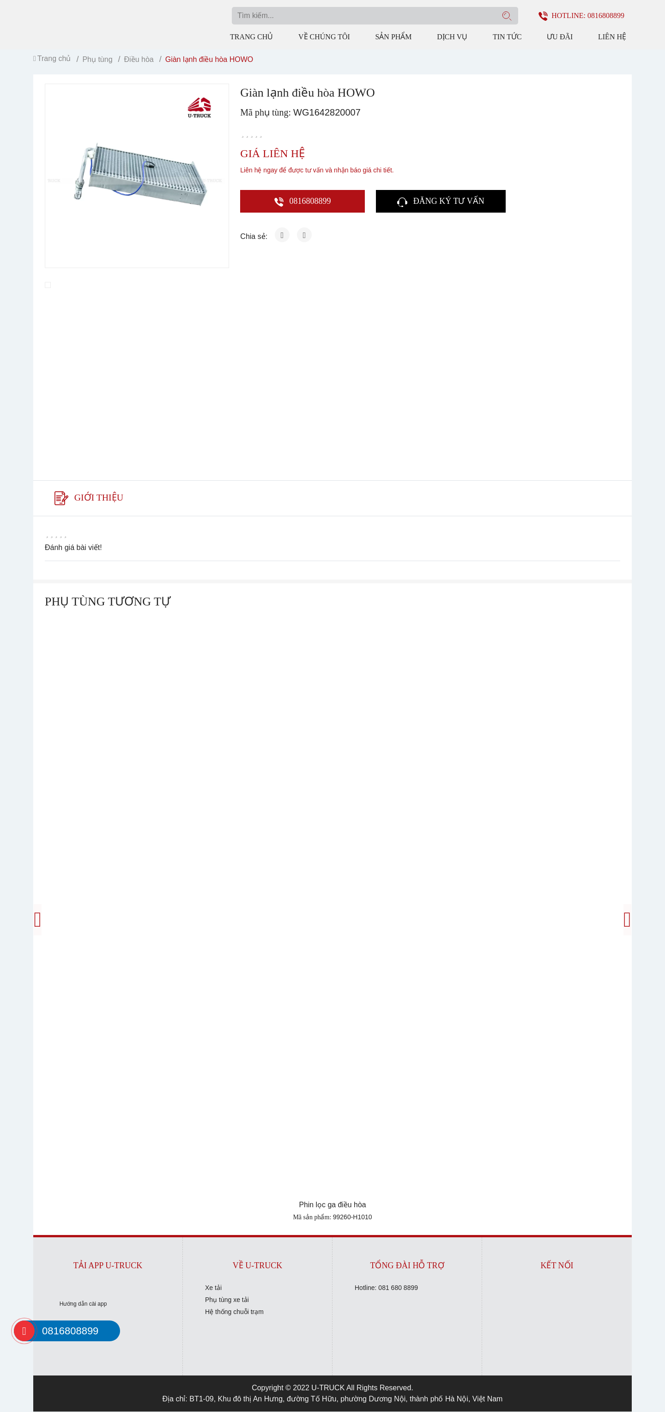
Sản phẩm (393, 37)
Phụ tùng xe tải (227, 1300)
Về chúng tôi (324, 37)
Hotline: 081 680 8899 (386, 1288)
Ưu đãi (560, 37)
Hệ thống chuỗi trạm (234, 1312)
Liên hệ (612, 37)
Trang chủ (251, 37)
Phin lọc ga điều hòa (332, 1205)
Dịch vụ (452, 37)
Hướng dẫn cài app (83, 1304)
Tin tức (507, 37)
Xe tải (213, 1288)
